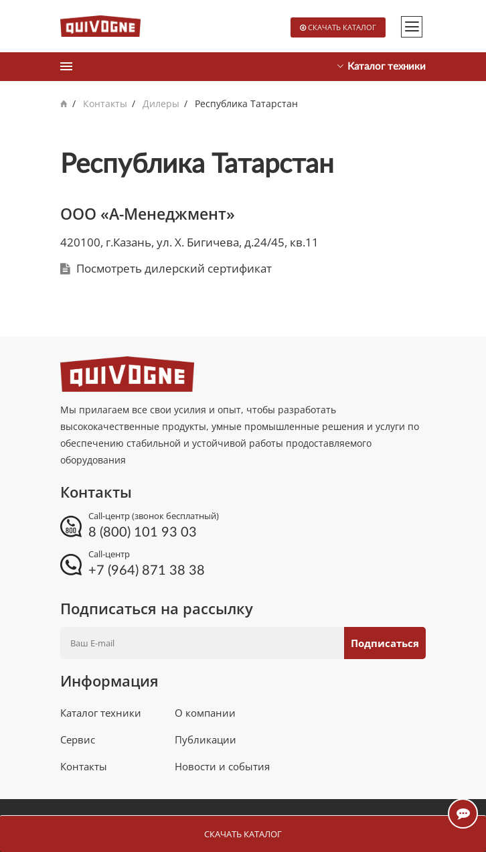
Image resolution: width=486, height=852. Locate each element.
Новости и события (222, 766)
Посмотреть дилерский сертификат (174, 268)
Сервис (77, 739)
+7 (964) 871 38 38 (146, 570)
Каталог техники (100, 712)
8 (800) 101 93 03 (142, 532)
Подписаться (385, 643)
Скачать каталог (342, 27)
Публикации (205, 739)
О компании (205, 712)
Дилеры (161, 103)
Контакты (105, 103)
